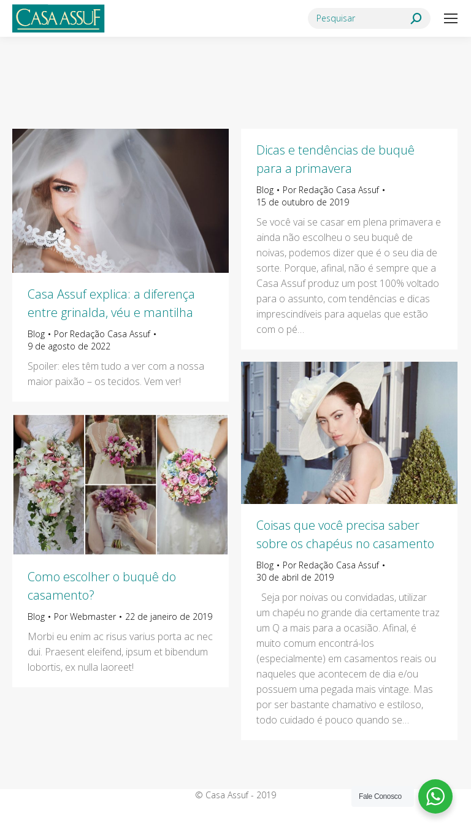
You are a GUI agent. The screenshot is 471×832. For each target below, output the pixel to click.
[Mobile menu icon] (451, 18)
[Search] (369, 18)
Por (102, 334)
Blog (36, 334)
